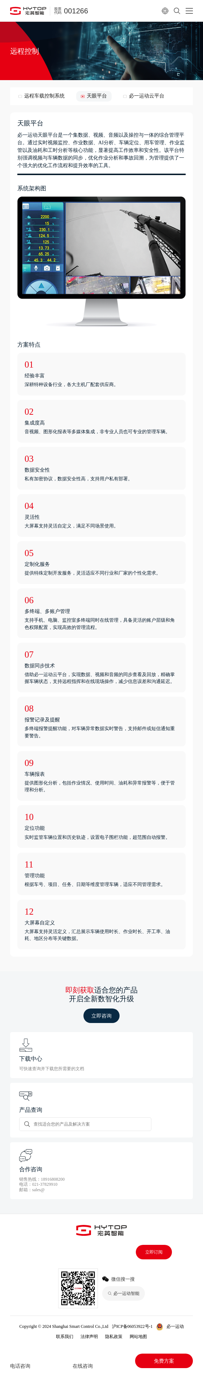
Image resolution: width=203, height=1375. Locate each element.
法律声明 (89, 1336)
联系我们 (64, 1336)
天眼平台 (97, 96)
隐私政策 (113, 1336)
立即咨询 (101, 1016)
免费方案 (164, 1361)
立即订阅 (154, 1252)
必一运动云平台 (146, 96)
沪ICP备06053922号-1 (132, 1326)
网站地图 (138, 1336)
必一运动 (175, 1326)
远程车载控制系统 (44, 96)
